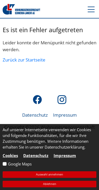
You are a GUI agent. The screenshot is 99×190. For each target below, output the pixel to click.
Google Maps (20, 164)
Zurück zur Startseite (24, 59)
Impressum (65, 115)
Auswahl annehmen (49, 174)
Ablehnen (49, 184)
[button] (88, 9)
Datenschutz (35, 115)
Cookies (10, 155)
